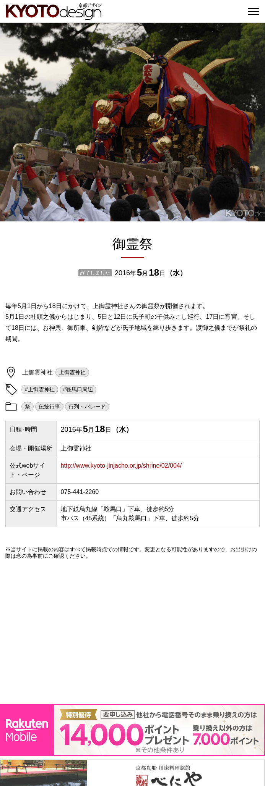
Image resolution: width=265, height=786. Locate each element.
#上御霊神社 (40, 389)
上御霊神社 (72, 372)
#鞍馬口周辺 (78, 389)
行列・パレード (87, 406)
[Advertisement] (132, 631)
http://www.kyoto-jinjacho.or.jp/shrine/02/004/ (121, 465)
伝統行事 (49, 406)
